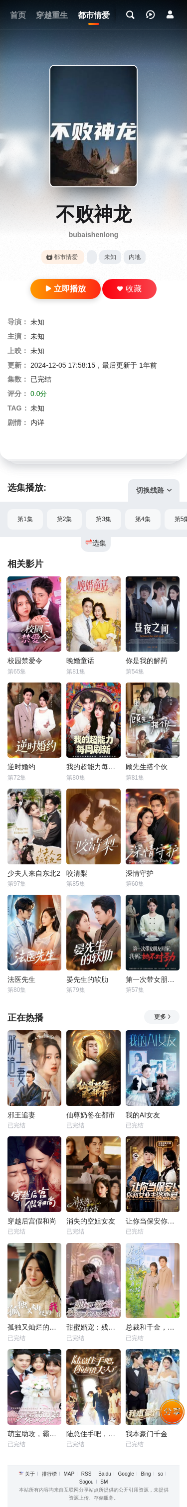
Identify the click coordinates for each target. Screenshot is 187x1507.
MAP (68, 1474)
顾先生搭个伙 (147, 767)
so (160, 1474)
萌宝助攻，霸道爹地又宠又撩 (34, 1434)
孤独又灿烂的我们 (34, 1327)
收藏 (129, 288)
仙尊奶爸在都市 (90, 1115)
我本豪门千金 (147, 1434)
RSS (86, 1474)
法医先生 (21, 979)
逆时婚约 (21, 767)
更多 (163, 1016)
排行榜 (49, 1474)
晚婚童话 (80, 661)
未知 (110, 257)
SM (104, 1482)
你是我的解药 (147, 661)
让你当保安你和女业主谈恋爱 (153, 1221)
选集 (95, 543)
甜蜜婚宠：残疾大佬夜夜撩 (93, 1327)
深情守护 (140, 873)
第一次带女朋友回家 (153, 979)
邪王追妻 (21, 1115)
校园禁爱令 (24, 661)
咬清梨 (76, 873)
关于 (30, 1474)
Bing (146, 1474)
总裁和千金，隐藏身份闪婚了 (153, 1327)
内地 (135, 257)
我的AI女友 (143, 1115)
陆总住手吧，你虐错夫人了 (93, 1434)
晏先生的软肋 (87, 979)
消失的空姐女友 (90, 1221)
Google (126, 1474)
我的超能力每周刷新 (93, 767)
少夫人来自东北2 (33, 873)
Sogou (86, 1482)
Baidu (104, 1474)
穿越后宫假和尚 (31, 1221)
